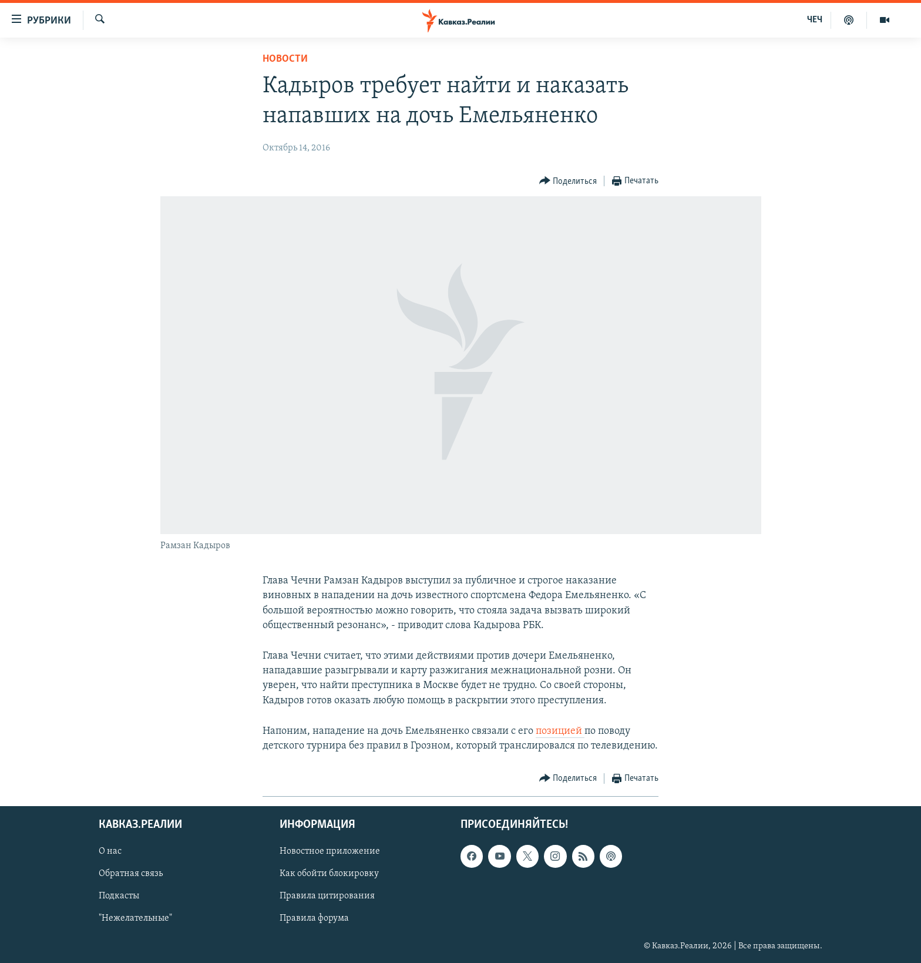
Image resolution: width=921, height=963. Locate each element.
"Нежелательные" (135, 919)
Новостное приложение (330, 852)
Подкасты (119, 896)
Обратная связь (131, 874)
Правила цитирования (327, 896)
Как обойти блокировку (329, 874)
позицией (560, 731)
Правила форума (314, 919)
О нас (110, 852)
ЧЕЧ (814, 20)
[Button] (568, 181)
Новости (285, 59)
